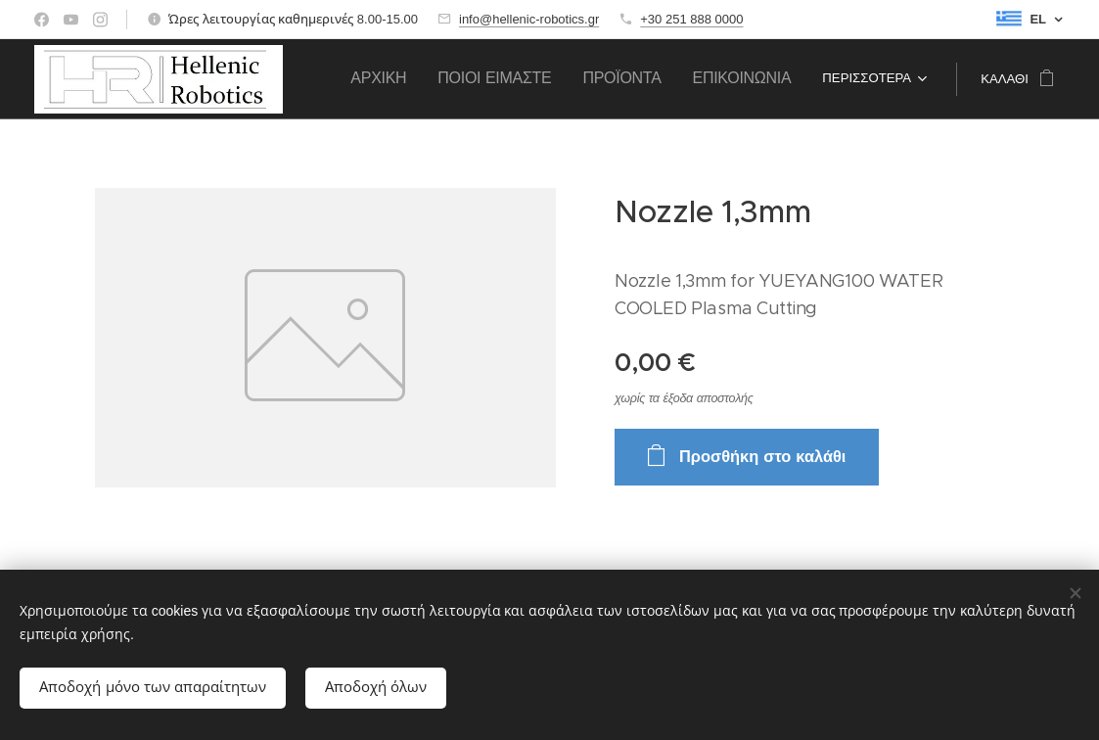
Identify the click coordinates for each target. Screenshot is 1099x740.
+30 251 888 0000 (691, 19)
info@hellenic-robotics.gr (529, 19)
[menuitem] (482, 79)
